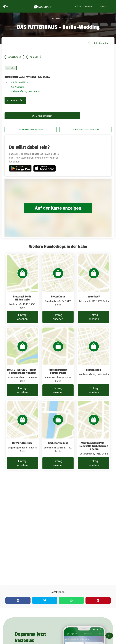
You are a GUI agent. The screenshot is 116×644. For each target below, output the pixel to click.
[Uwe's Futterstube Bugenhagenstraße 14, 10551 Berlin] (22, 435)
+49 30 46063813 (19, 82)
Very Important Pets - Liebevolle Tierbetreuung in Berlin (93, 446)
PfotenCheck (58, 296)
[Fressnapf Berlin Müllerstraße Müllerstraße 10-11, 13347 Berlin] (22, 289)
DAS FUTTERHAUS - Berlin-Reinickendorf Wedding (22, 371)
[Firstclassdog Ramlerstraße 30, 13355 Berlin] (93, 362)
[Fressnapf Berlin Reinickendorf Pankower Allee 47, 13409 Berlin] (58, 362)
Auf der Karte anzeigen (58, 208)
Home (45, 18)
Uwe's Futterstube (22, 443)
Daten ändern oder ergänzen (31, 129)
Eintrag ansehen (22, 317)
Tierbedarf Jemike (58, 443)
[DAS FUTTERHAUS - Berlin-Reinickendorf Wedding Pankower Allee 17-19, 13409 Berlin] (22, 362)
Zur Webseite (17, 87)
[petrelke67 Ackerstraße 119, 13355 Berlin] (93, 289)
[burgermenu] (5, 6)
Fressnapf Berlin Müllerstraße (22, 298)
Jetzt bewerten (98, 43)
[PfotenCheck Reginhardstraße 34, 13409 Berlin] (58, 289)
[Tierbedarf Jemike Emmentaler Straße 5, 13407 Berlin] (58, 435)
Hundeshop (11, 68)
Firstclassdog (93, 369)
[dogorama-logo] (43, 6)
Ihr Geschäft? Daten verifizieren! (85, 129)
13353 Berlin (69, 18)
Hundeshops (55, 18)
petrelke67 (94, 296)
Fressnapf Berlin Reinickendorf (58, 371)
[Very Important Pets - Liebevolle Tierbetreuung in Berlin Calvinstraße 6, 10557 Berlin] (93, 435)
